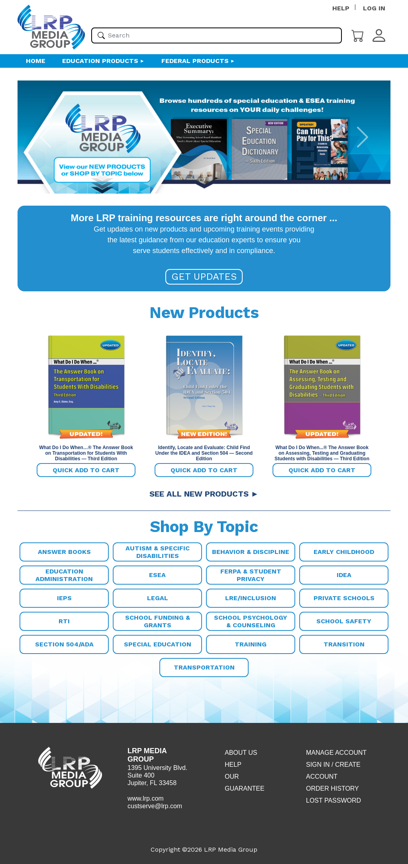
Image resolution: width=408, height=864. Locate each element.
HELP (340, 8)
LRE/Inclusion (250, 598)
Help (233, 764)
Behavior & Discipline (250, 552)
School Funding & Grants (157, 621)
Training (251, 644)
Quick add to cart (86, 470)
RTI (64, 621)
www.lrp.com (146, 798)
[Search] (101, 35)
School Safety (343, 621)
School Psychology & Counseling (250, 621)
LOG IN (374, 8)
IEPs (64, 598)
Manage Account (336, 752)
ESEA (157, 575)
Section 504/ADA (64, 644)
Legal (157, 598)
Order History (332, 788)
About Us (241, 752)
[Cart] (357, 34)
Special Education (157, 644)
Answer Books (64, 552)
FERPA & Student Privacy (250, 575)
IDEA (344, 575)
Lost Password (333, 800)
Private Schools (344, 598)
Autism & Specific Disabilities (158, 552)
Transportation (204, 667)
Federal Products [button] (195, 61)
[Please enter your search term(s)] (216, 35)
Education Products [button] (100, 61)
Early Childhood (344, 552)
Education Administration (64, 575)
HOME (35, 61)
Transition (344, 644)
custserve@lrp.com (155, 806)
